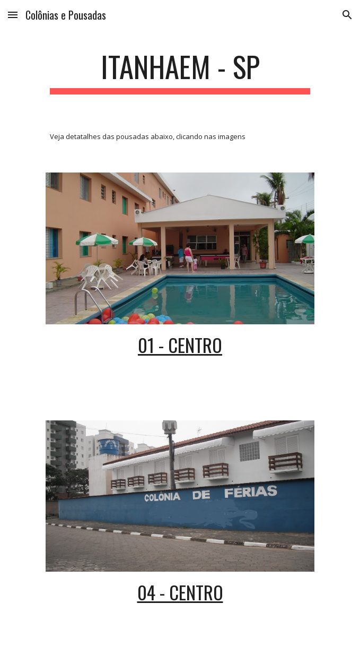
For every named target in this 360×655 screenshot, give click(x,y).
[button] (12, 14)
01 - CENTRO (180, 344)
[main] (180, 72)
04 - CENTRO (180, 592)
